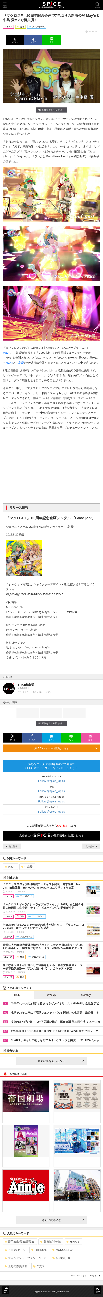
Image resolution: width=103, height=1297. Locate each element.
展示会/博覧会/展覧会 (19, 1241)
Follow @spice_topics (51, 780)
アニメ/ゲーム (15, 1249)
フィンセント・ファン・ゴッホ (25, 1258)
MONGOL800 (62, 1249)
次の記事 (91, 846)
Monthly (86, 995)
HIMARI (73, 1241)
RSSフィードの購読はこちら (65, 748)
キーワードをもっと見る (85, 1275)
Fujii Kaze (38, 1249)
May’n (6, 352)
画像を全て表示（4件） (51, 110)
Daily (17, 995)
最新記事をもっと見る (61, 1061)
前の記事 (11, 846)
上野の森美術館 (16, 1266)
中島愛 (20, 362)
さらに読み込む (63, 1220)
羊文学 (39, 1266)
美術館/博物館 (50, 1241)
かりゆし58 (61, 1258)
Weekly (51, 995)
